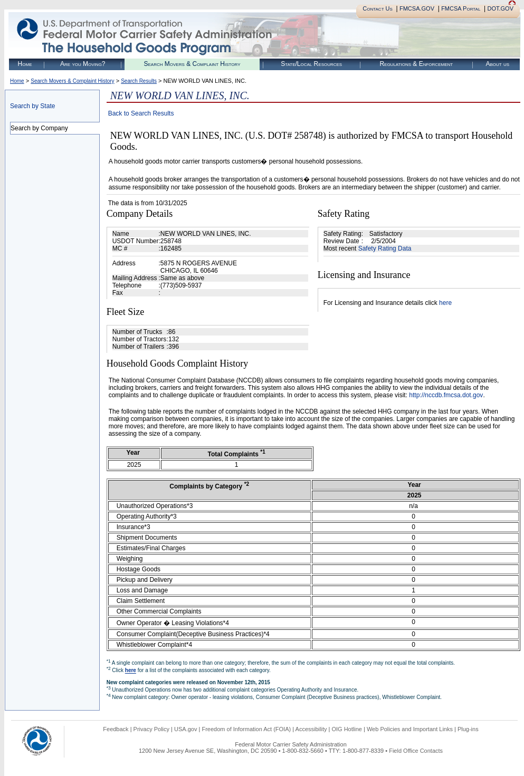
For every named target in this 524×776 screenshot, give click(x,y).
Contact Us (378, 8)
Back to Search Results (141, 113)
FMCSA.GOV (416, 8)
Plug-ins (468, 729)
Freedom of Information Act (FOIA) (246, 729)
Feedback (115, 729)
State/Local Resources (311, 64)
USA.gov (185, 729)
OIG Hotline (346, 729)
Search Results (139, 81)
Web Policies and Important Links (410, 729)
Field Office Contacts (416, 751)
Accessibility (311, 729)
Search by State (32, 106)
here (445, 302)
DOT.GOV (500, 8)
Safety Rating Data (385, 248)
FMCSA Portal (460, 8)
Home (25, 64)
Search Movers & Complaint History (192, 64)
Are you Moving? (83, 64)
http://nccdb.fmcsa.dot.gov (446, 395)
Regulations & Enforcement (416, 64)
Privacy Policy (151, 729)
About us (497, 64)
